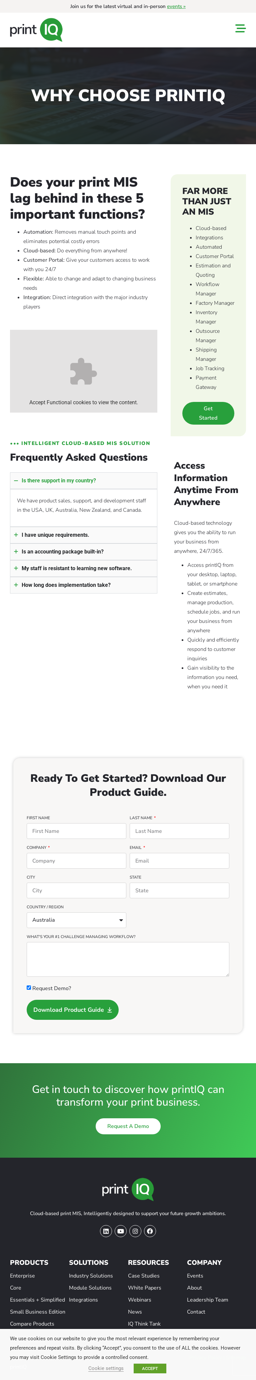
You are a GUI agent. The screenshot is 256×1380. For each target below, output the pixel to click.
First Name (38, 818)
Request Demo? (51, 988)
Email (136, 848)
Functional (59, 402)
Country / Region (45, 907)
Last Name (141, 818)
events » (176, 6)
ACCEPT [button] (150, 1368)
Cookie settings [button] (106, 1368)
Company (37, 848)
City (31, 877)
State (135, 877)
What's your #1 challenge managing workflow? (81, 937)
